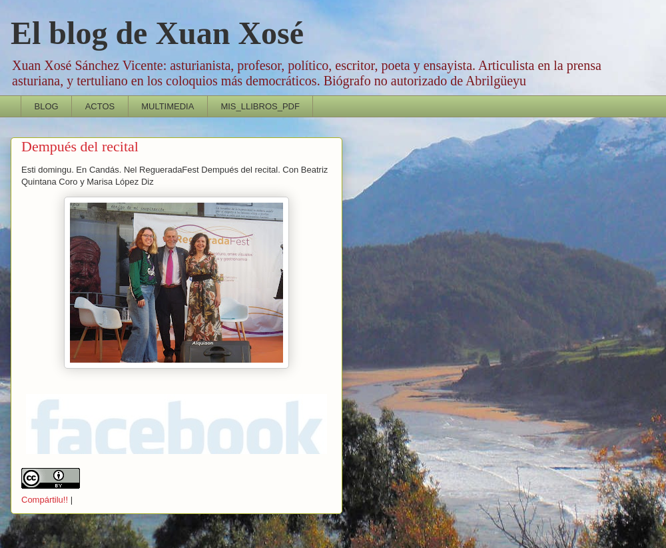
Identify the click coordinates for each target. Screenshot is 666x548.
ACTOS (100, 106)
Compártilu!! (44, 500)
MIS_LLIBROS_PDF (260, 106)
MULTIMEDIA (167, 106)
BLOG (47, 106)
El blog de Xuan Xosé (157, 33)
